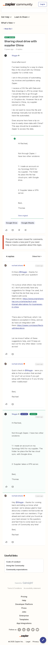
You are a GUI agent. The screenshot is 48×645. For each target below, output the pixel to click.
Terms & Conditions (14, 588)
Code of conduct (13, 562)
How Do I (8, 29)
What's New (8, 22)
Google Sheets (27, 223)
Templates (24, 619)
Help (24, 600)
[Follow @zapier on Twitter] (33, 629)
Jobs (24, 612)
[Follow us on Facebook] (19, 629)
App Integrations (24, 623)
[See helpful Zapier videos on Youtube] (37, 629)
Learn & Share (22, 17)
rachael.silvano (17, 265)
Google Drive (11, 223)
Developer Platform (24, 604)
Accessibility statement (32, 588)
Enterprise (24, 616)
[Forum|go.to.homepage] (18, 4)
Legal (28, 642)
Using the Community (15, 566)
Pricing (24, 596)
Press (24, 608)
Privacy (36, 642)
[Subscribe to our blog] (28, 629)
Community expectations (16, 569)
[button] (42, 4)
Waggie (15, 55)
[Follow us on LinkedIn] (24, 629)
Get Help (6, 17)
